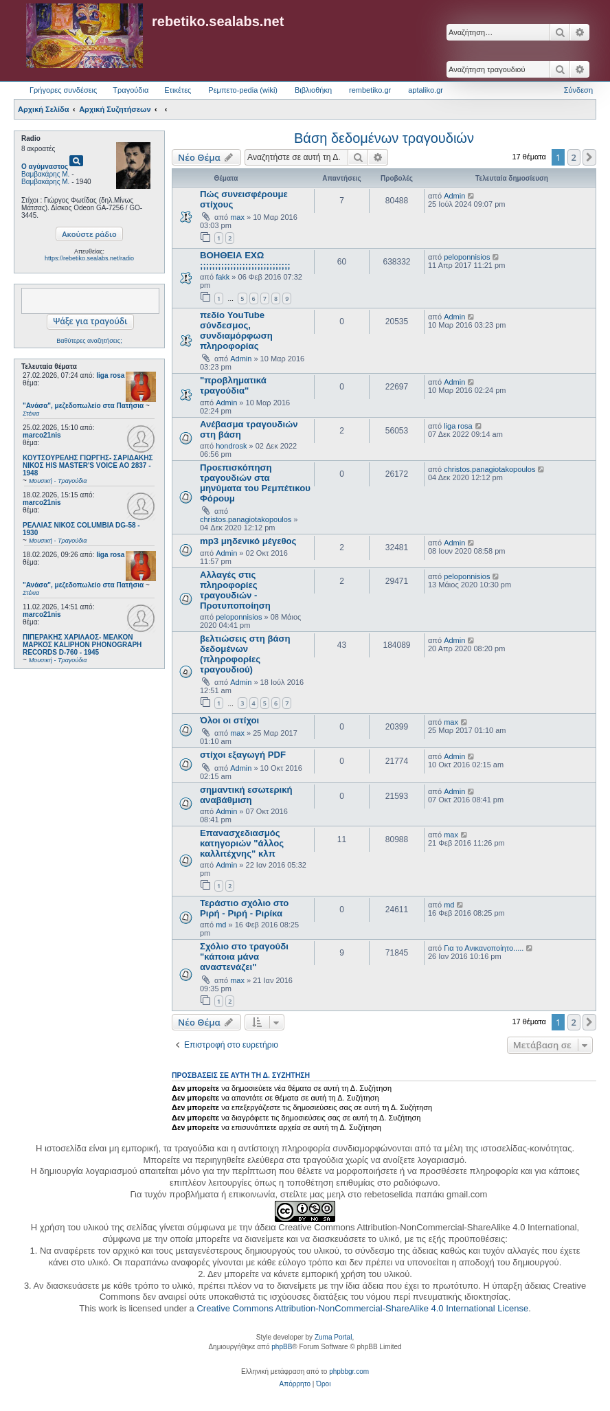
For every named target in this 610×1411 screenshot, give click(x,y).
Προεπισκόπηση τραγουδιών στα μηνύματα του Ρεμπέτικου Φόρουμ (255, 483)
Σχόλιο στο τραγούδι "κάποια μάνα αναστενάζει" (244, 956)
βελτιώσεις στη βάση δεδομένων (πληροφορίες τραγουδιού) (245, 654)
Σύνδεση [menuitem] (578, 90)
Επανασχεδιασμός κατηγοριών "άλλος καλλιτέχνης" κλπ (242, 843)
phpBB (281, 1347)
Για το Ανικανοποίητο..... (483, 948)
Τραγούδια (130, 90)
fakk (222, 277)
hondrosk (231, 446)
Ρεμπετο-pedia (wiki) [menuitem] (243, 90)
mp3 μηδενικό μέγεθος (248, 541)
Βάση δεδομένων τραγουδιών (384, 138)
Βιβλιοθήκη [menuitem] (313, 90)
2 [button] (574, 157)
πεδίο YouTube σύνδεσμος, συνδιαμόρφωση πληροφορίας (236, 330)
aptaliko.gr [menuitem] (425, 90)
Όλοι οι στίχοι (229, 720)
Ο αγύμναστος (44, 166)
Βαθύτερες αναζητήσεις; (89, 340)
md (221, 925)
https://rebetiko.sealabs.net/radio (89, 258)
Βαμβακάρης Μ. (45, 174)
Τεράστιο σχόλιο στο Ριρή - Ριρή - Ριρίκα (244, 908)
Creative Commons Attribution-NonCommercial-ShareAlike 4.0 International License (362, 1308)
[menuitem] (295, 1384)
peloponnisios (467, 257)
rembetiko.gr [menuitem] (370, 90)
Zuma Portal (333, 1337)
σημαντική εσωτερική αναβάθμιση (246, 794)
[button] (589, 157)
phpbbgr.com (349, 1371)
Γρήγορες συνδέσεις (63, 90)
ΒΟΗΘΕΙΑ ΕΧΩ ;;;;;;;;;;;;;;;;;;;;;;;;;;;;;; (245, 260)
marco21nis (42, 435)
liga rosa (110, 375)
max (237, 217)
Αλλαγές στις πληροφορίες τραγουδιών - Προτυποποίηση (235, 590)
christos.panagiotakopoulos (245, 519)
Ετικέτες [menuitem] (177, 90)
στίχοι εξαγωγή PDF (243, 754)
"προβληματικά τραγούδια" (233, 385)
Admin (454, 196)
